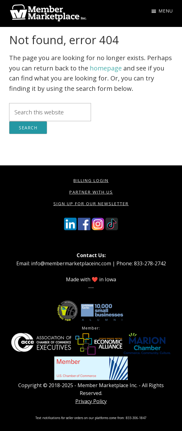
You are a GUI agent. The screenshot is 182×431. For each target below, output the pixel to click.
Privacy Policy (91, 401)
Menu (165, 11)
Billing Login (91, 180)
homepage (106, 68)
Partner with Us (91, 192)
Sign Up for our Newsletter (91, 203)
